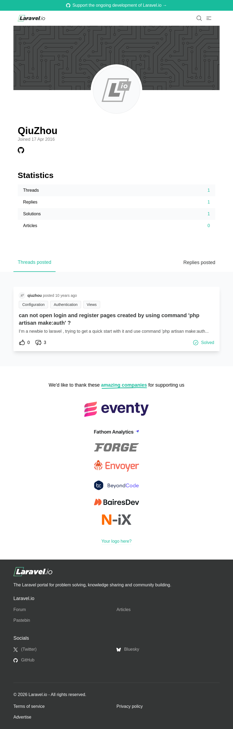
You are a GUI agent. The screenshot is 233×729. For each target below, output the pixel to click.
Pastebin (21, 620)
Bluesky (127, 649)
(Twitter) (25, 649)
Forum (19, 609)
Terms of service (29, 706)
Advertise (22, 717)
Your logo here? (116, 541)
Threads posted (34, 262)
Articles (123, 609)
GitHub (23, 660)
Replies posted (199, 262)
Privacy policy (129, 706)
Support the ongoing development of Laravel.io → (116, 5)
